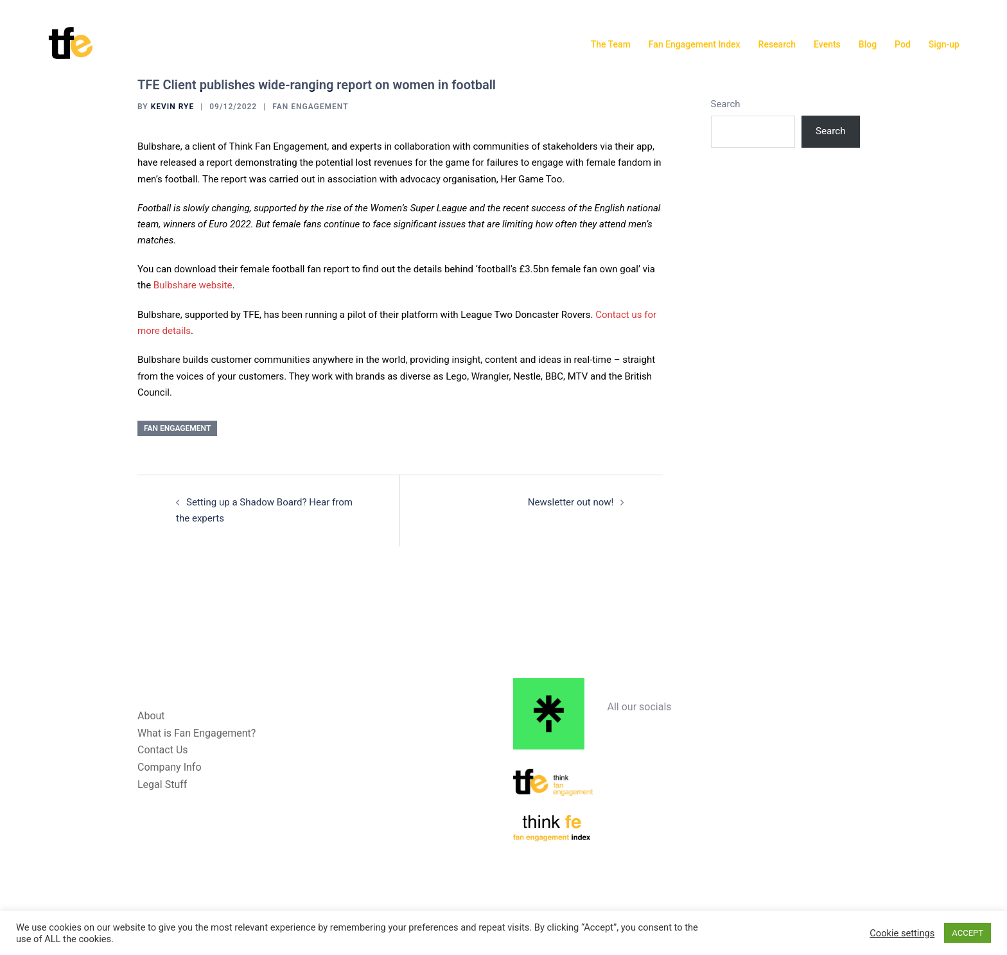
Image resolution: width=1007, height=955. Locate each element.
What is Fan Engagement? (196, 732)
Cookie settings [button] (902, 933)
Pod (903, 44)
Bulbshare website (192, 285)
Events (827, 44)
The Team (611, 44)
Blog (868, 44)
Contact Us (162, 750)
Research (777, 44)
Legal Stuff (162, 784)
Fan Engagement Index (694, 44)
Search (725, 104)
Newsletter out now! (570, 502)
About (151, 715)
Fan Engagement (310, 106)
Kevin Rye (173, 106)
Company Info (169, 767)
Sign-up (944, 44)
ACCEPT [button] (967, 933)
